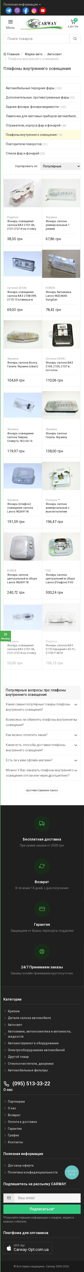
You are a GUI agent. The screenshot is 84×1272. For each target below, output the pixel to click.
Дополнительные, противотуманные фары (40, 97)
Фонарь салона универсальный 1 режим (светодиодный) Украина (57, 225)
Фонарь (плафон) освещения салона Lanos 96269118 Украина (20, 507)
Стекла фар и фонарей (25, 153)
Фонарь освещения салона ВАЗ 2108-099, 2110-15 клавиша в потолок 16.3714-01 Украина (22, 295)
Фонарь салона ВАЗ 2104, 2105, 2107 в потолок (59, 366)
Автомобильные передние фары (34, 88)
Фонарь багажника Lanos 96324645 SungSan (58, 295)
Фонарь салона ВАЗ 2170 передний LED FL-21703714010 (61, 649)
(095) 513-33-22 (26, 1084)
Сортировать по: (26, 166)
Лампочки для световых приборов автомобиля (43, 116)
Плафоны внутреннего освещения (34, 134)
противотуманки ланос (42, 790)
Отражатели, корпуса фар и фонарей (36, 125)
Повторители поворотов (26, 144)
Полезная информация (21, 4)
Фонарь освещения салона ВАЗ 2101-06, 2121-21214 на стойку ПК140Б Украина (21, 649)
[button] (27, 1248)
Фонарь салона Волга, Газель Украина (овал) (22, 364)
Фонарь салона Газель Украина (56, 435)
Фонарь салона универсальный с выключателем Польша (57, 507)
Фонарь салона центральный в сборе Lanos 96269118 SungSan (22, 578)
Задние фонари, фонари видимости (36, 107)
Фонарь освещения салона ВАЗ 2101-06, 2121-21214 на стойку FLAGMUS (21, 225)
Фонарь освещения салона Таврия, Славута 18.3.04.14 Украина (20, 437)
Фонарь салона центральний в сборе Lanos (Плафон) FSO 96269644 (60, 578)
